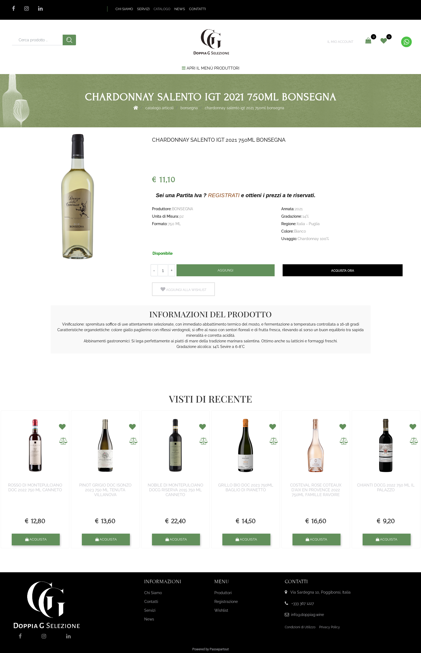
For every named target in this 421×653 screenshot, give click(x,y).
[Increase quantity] (171, 270)
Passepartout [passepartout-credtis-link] (219, 649)
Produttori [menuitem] (223, 593)
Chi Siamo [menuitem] (153, 593)
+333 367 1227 (302, 603)
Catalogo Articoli (159, 108)
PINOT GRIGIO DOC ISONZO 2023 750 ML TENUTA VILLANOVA (105, 490)
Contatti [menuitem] (151, 601)
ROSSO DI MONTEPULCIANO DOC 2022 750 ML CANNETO (35, 487)
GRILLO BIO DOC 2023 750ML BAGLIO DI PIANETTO (245, 487)
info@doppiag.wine (307, 615)
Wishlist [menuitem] (221, 610)
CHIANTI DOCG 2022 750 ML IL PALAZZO (386, 487)
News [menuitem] (149, 619)
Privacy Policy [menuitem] (329, 627)
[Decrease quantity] (154, 270)
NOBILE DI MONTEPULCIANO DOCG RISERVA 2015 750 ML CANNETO (175, 490)
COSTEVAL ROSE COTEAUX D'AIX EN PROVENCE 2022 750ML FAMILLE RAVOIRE (315, 490)
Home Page (135, 107)
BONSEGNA (189, 108)
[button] (69, 40)
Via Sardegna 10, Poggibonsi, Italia (320, 592)
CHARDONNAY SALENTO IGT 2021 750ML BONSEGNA (244, 108)
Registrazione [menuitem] (226, 601)
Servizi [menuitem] (149, 610)
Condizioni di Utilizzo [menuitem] (300, 627)
